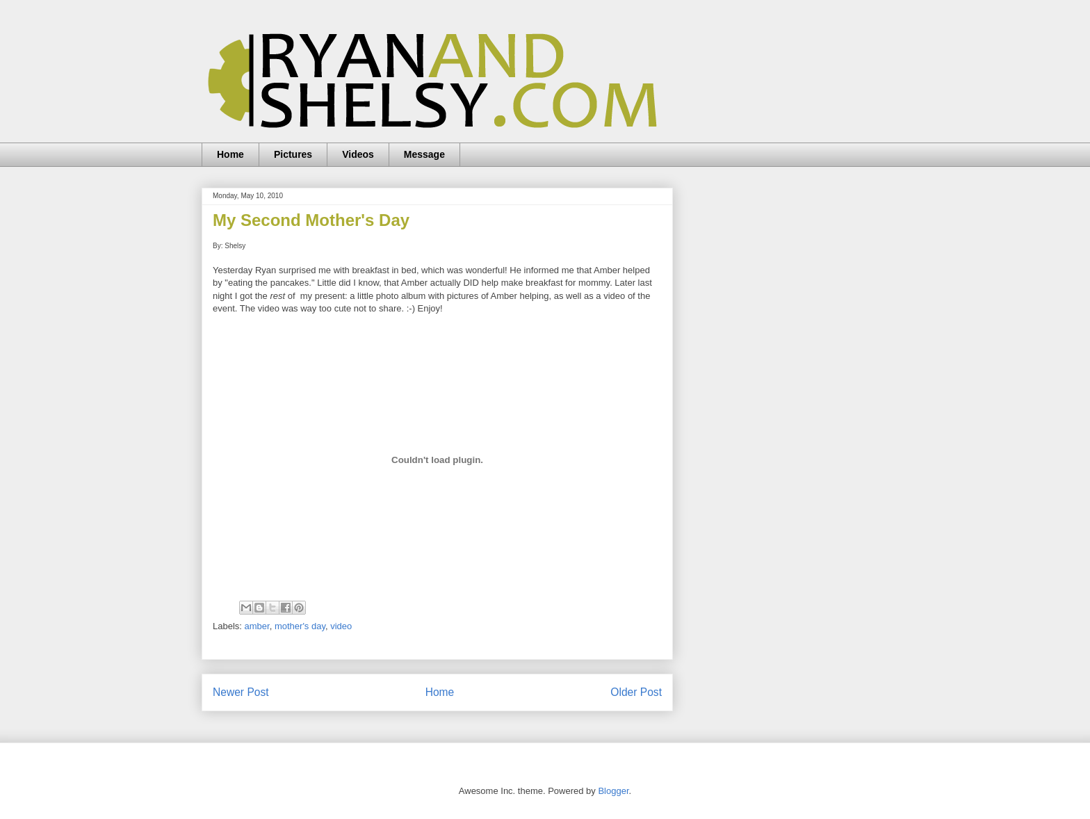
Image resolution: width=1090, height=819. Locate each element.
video (341, 626)
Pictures (293, 154)
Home (230, 154)
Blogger (613, 791)
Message (424, 154)
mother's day (300, 626)
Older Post (636, 692)
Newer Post (241, 692)
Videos (358, 154)
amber (257, 626)
